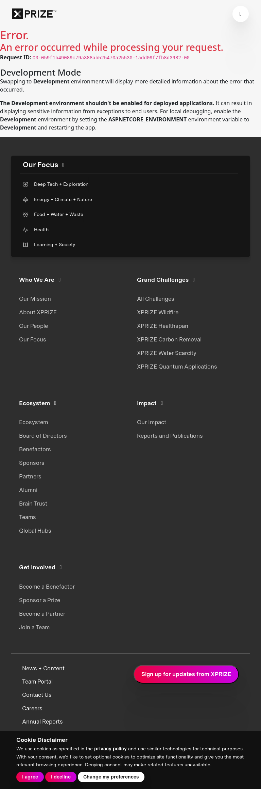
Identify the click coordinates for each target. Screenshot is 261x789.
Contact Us (37, 694)
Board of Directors (43, 435)
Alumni (28, 490)
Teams (27, 517)
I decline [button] (61, 777)
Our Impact (151, 422)
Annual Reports (42, 721)
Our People (33, 325)
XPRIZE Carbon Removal (169, 339)
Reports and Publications (170, 435)
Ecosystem (33, 422)
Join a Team (34, 627)
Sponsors (32, 462)
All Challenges (155, 298)
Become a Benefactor (47, 586)
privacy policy (110, 748)
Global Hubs (35, 530)
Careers (32, 708)
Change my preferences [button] (111, 777)
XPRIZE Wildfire (157, 312)
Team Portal (37, 681)
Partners (30, 476)
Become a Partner (42, 613)
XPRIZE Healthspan (162, 325)
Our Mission (35, 298)
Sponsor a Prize (39, 600)
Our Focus (32, 339)
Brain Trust (33, 503)
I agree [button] (30, 777)
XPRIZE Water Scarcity (166, 353)
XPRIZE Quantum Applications (177, 366)
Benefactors (35, 449)
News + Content (43, 668)
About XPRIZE (38, 312)
